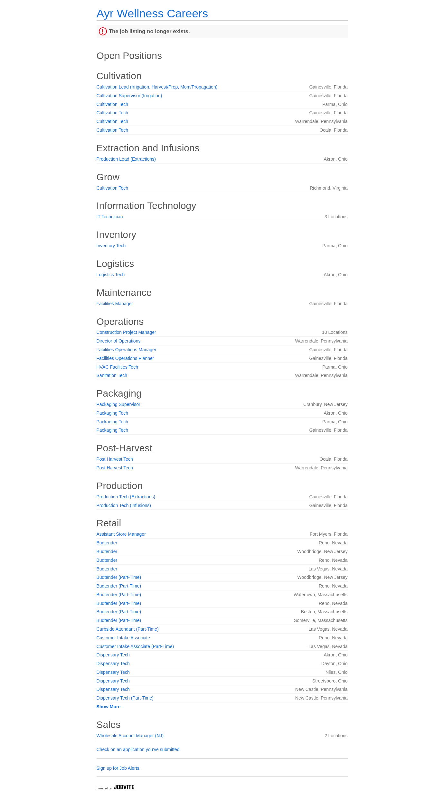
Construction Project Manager (126, 332)
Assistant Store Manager (121, 534)
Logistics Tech (111, 274)
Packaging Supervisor (118, 404)
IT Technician (110, 216)
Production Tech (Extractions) (126, 496)
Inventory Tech (111, 245)
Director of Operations (119, 341)
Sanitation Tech (112, 375)
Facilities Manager (115, 303)
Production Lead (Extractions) (126, 159)
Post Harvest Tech (115, 459)
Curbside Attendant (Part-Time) (128, 629)
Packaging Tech (112, 413)
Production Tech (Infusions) (124, 505)
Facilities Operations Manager (126, 349)
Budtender (107, 542)
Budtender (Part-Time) (119, 577)
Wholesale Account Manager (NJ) (130, 735)
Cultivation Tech (112, 104)
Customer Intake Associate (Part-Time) (135, 646)
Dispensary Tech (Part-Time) (125, 698)
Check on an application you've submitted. (139, 749)
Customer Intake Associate (123, 637)
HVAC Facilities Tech (117, 367)
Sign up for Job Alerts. (119, 768)
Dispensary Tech (113, 654)
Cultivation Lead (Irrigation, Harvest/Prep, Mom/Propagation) (157, 86)
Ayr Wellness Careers (152, 13)
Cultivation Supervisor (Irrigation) (129, 95)
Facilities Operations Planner (125, 358)
